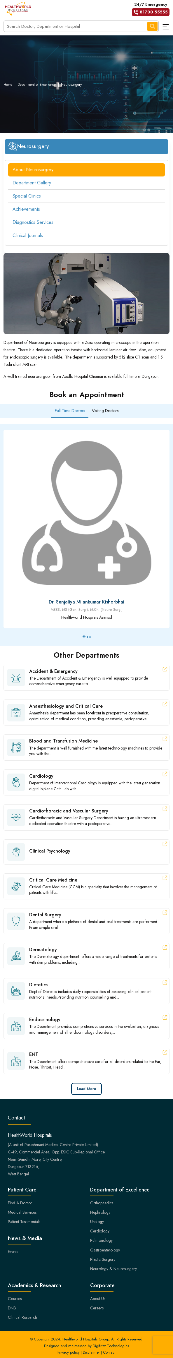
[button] (84, 636)
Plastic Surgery (102, 1259)
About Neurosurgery (33, 169)
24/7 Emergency (150, 8)
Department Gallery (32, 182)
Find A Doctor (20, 1203)
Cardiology (99, 1231)
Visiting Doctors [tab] (105, 411)
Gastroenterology (105, 1250)
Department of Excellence (37, 84)
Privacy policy (68, 1352)
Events (13, 1251)
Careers (97, 1308)
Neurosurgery (71, 84)
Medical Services (22, 1212)
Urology (97, 1222)
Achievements (26, 209)
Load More (86, 1088)
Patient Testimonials (24, 1222)
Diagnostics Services (33, 222)
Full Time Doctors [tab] (70, 411)
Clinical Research (22, 1317)
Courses (15, 1299)
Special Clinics (27, 196)
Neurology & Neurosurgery (113, 1269)
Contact (109, 1352)
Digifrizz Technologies (111, 1346)
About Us (97, 1299)
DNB (12, 1308)
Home (8, 84)
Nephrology (100, 1212)
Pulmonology (101, 1240)
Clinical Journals (28, 235)
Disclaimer (91, 1352)
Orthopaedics (101, 1203)
